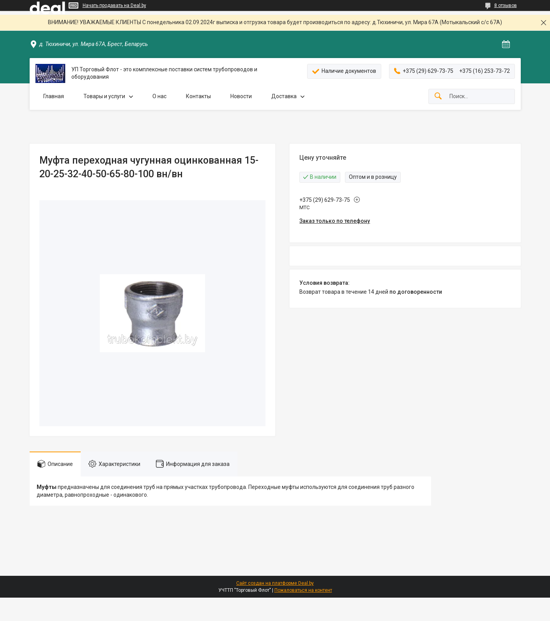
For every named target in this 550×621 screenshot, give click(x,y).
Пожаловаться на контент (303, 590)
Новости (241, 96)
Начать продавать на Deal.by (114, 5)
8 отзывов (505, 5)
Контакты (198, 96)
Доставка (284, 96)
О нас (159, 96)
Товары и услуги (104, 96)
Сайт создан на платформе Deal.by (275, 583)
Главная (53, 96)
